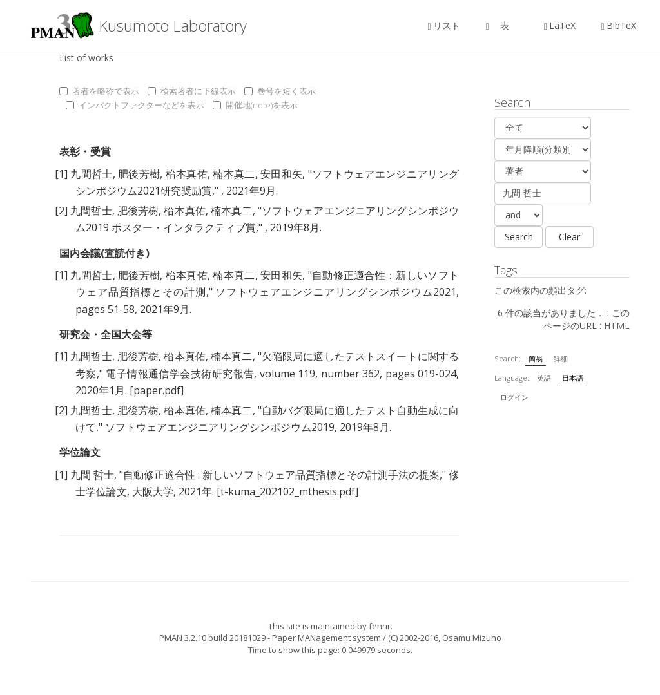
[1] (61, 174)
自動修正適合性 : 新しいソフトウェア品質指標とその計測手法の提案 (281, 475)
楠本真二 (234, 174)
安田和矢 (281, 174)
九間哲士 (91, 174)
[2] (61, 211)
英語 (544, 378)
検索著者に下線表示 (192, 91)
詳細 (561, 358)
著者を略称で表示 (99, 91)
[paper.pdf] (157, 390)
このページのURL (586, 319)
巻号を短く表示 (280, 91)
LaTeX (560, 25)
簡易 (536, 358)
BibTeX (618, 25)
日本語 (572, 378)
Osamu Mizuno (471, 637)
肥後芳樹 (139, 174)
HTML (617, 325)
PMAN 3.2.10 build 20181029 (212, 637)
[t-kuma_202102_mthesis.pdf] (287, 491)
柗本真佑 (187, 174)
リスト (444, 25)
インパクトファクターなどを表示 (135, 105)
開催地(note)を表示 (255, 105)
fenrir (380, 626)
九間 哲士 (92, 475)
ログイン (514, 397)
